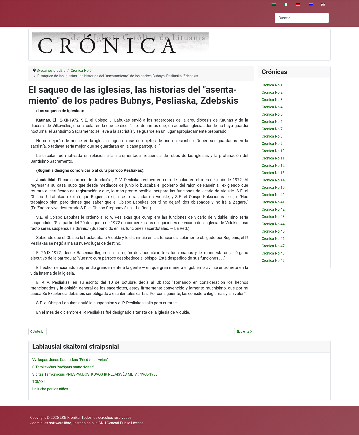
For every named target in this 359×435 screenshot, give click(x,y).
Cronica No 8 (272, 136)
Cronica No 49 (273, 260)
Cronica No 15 (273, 187)
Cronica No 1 (272, 85)
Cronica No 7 (272, 129)
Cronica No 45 (273, 231)
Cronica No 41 (273, 202)
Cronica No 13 (273, 173)
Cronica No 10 (273, 151)
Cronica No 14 (273, 180)
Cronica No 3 (272, 100)
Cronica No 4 (272, 107)
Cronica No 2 (272, 92)
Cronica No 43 (273, 217)
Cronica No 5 (272, 114)
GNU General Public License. (121, 423)
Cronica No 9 (272, 143)
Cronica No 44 (273, 224)
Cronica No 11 (273, 158)
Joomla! (37, 423)
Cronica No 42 (273, 209)
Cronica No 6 (272, 121)
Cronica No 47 (273, 246)
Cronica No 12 (273, 165)
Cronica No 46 (273, 238)
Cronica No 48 (273, 253)
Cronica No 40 (273, 195)
